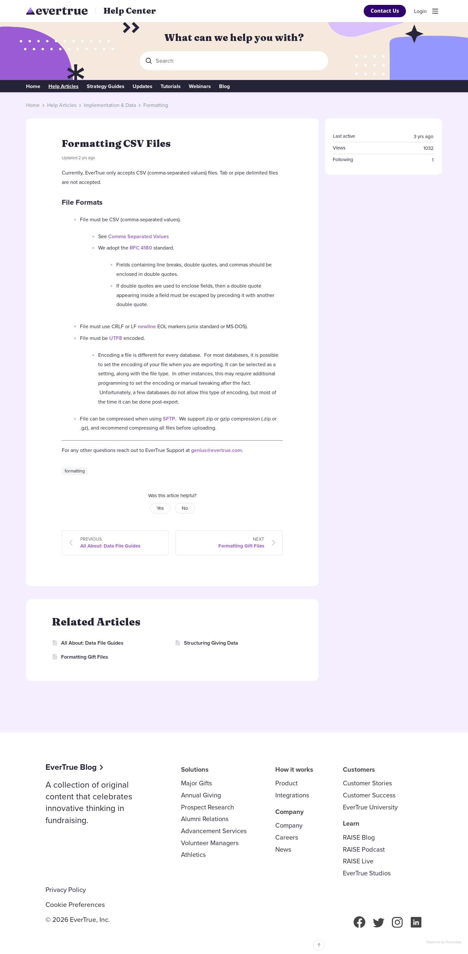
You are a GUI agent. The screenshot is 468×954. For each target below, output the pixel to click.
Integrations (292, 795)
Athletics (193, 854)
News (283, 849)
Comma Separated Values (138, 236)
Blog (224, 86)
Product (286, 783)
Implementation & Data (110, 105)
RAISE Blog (359, 837)
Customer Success (369, 795)
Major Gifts (196, 783)
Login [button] (420, 11)
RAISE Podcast (364, 849)
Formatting (155, 105)
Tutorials (171, 86)
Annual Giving (201, 795)
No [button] (185, 508)
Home (33, 86)
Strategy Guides (105, 86)
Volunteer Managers (210, 843)
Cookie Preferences (75, 904)
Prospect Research (207, 807)
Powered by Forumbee (444, 942)
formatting (75, 471)
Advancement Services (214, 831)
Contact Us (384, 10)
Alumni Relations (204, 819)
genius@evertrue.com (216, 450)
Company (289, 825)
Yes (160, 508)
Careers (286, 837)
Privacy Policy (66, 889)
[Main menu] (435, 11)
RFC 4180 (141, 247)
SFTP (169, 418)
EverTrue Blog (71, 767)
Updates (142, 86)
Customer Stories (367, 783)
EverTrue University (370, 807)
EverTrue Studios (367, 873)
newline (147, 326)
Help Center (129, 11)
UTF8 (115, 338)
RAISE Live (358, 861)
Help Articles (63, 86)
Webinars (200, 86)
